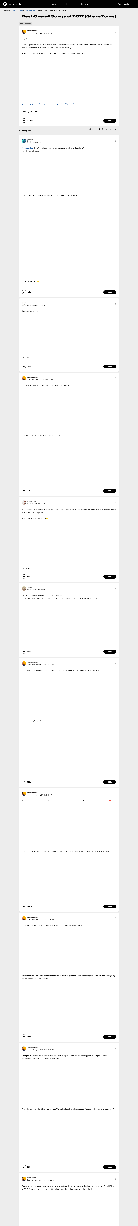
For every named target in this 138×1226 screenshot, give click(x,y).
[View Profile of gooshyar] (30, 139)
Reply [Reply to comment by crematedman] (110, 121)
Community (12, 4)
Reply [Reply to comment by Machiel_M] (110, 366)
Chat (68, 4)
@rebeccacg (26, 104)
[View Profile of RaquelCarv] (31, 501)
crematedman (28, 148)
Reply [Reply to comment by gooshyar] (110, 292)
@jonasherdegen (49, 104)
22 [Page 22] (110, 129)
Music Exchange (30, 10)
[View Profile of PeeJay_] (30, 587)
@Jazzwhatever (73, 104)
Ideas (84, 4)
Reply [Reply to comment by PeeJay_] (110, 652)
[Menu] (133, 4)
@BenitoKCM (62, 104)
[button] (115, 31)
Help (53, 4)
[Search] (119, 4)
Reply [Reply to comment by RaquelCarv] (110, 577)
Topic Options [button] (25, 23)
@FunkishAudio (37, 104)
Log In (126, 4)
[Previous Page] (89, 129)
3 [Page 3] (102, 129)
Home (15, 10)
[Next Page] (115, 129)
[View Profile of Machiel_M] (31, 303)
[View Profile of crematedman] (32, 30)
